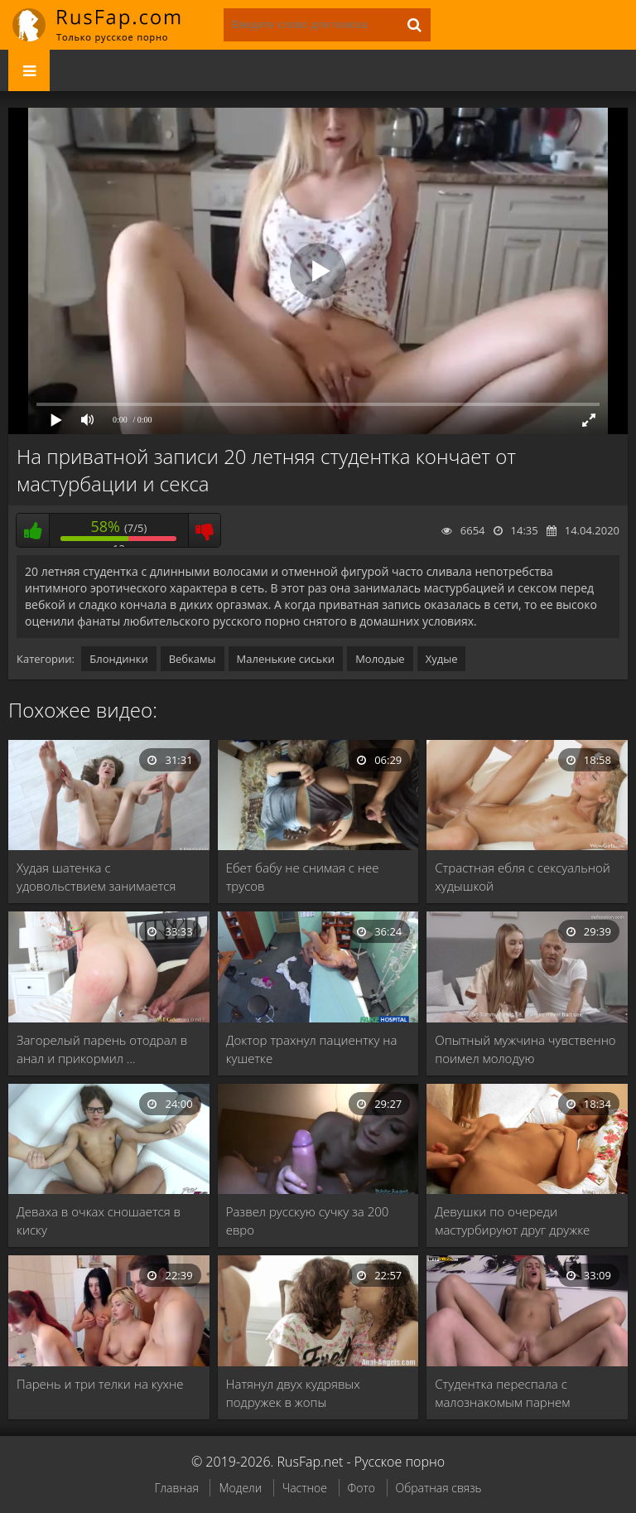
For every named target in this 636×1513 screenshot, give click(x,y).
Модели (240, 1488)
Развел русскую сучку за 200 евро (307, 1220)
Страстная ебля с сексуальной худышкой (522, 876)
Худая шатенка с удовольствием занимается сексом (96, 877)
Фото (361, 1488)
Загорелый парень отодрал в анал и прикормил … (102, 1049)
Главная (176, 1488)
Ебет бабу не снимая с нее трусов (302, 876)
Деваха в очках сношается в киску (99, 1220)
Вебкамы (192, 658)
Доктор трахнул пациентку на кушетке (312, 1049)
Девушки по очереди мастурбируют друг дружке (512, 1220)
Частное (304, 1488)
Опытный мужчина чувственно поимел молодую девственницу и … (525, 1049)
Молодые (380, 658)
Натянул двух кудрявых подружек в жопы (293, 1392)
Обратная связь (439, 1488)
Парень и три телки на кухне (100, 1383)
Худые (442, 658)
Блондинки (118, 658)
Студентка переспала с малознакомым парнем (502, 1392)
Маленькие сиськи (286, 658)
